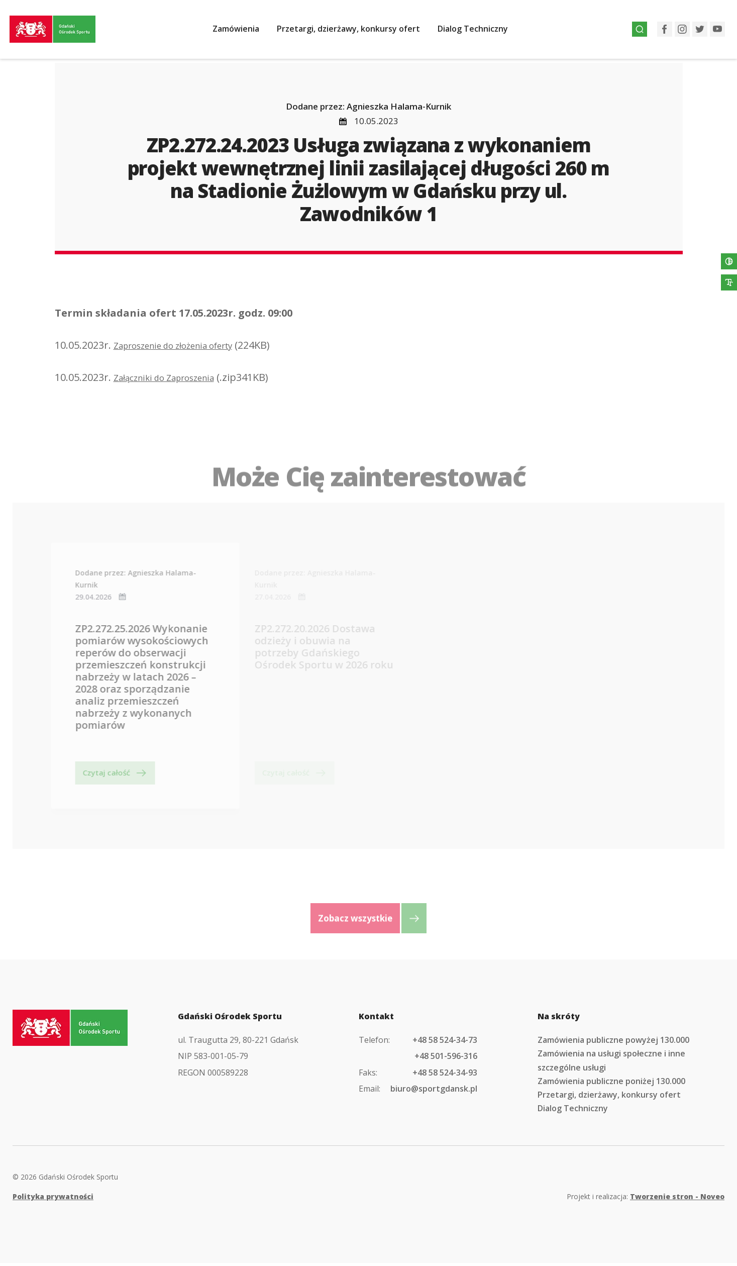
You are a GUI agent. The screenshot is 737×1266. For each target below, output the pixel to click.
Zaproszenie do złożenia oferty (186, 348)
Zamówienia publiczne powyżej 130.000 (613, 1042)
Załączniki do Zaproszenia (174, 380)
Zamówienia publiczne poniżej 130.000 (611, 1084)
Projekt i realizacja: (645, 1199)
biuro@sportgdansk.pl (433, 1091)
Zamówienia (243, 31)
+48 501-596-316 (445, 1058)
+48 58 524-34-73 (444, 1042)
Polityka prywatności (53, 1199)
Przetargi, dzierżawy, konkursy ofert (355, 31)
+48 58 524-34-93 (444, 1075)
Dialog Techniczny (480, 31)
